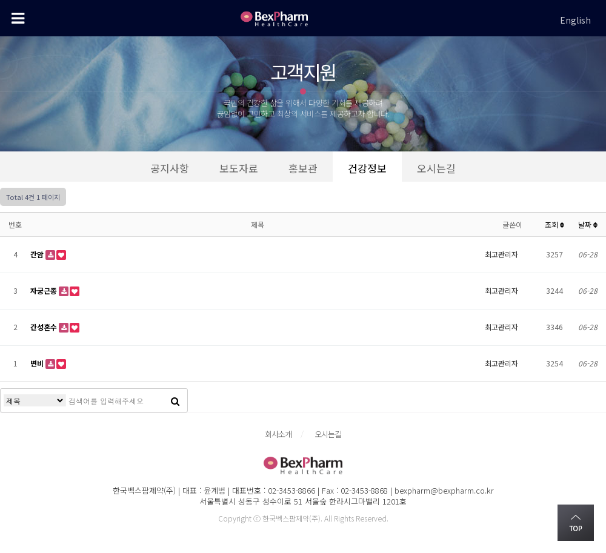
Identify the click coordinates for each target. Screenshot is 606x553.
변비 (37, 363)
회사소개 (278, 434)
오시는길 (328, 434)
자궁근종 (44, 290)
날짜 (588, 224)
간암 (37, 254)
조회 (554, 224)
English (575, 20)
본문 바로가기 (0, 0)
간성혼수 (44, 327)
